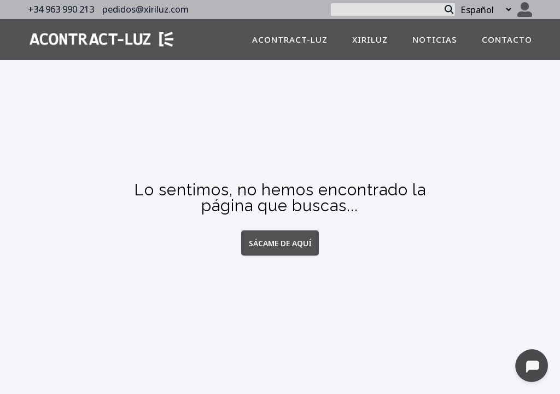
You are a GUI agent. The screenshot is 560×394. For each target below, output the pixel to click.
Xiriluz (370, 39)
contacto (507, 39)
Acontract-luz (290, 39)
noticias (434, 39)
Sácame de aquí (280, 242)
